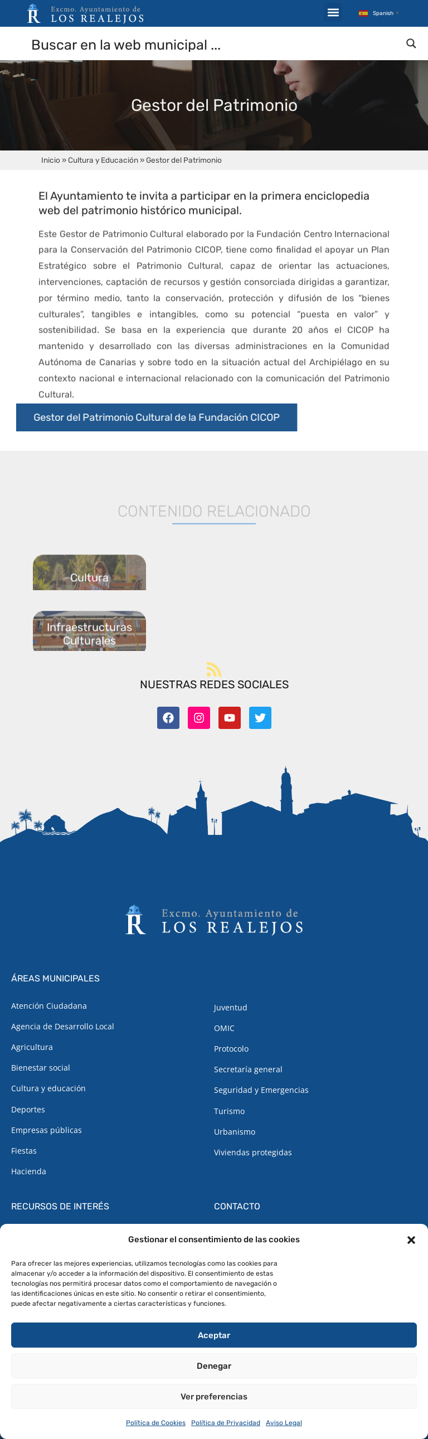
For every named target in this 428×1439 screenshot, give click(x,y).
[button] (411, 1240)
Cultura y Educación (103, 159)
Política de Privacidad (225, 1423)
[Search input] (214, 44)
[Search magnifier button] (411, 43)
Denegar (214, 1366)
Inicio (50, 159)
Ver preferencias (214, 1397)
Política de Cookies (156, 1423)
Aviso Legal (284, 1423)
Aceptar (214, 1335)
